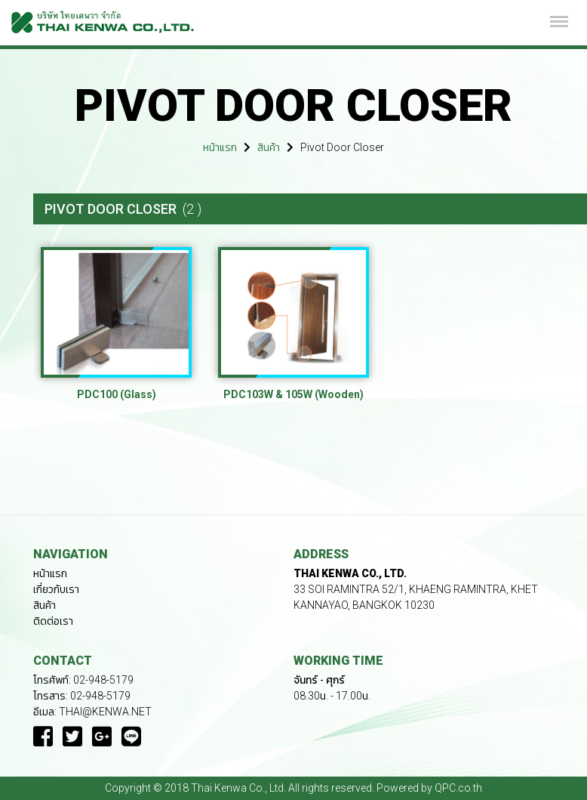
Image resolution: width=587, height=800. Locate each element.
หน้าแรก (220, 147)
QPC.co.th (458, 788)
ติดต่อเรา (53, 621)
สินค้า (268, 147)
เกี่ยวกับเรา (56, 589)
